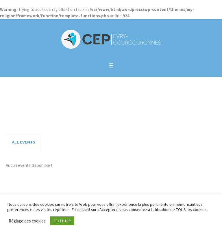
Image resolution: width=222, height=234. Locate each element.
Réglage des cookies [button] (27, 221)
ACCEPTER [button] (62, 220)
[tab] (23, 142)
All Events (23, 142)
